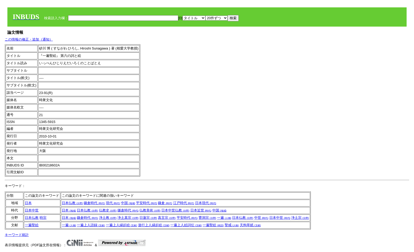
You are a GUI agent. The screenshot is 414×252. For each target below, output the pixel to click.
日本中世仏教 (175, 210)
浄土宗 (300, 218)
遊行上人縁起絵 (154, 225)
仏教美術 (150, 210)
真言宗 (167, 218)
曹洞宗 (207, 218)
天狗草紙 (250, 225)
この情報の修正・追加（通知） (29, 39)
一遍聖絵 (32, 225)
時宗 (43, 218)
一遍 (224, 218)
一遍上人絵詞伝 (186, 225)
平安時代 (146, 203)
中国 (128, 203)
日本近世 (200, 210)
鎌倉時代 (94, 203)
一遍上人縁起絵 (121, 225)
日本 (28, 203)
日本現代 (205, 203)
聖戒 (232, 225)
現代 (113, 203)
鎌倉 (165, 203)
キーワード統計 (17, 235)
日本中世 (32, 210)
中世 (261, 218)
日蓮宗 (148, 218)
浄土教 (108, 218)
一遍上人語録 (91, 225)
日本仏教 (72, 203)
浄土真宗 (128, 218)
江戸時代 (183, 203)
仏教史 (108, 210)
